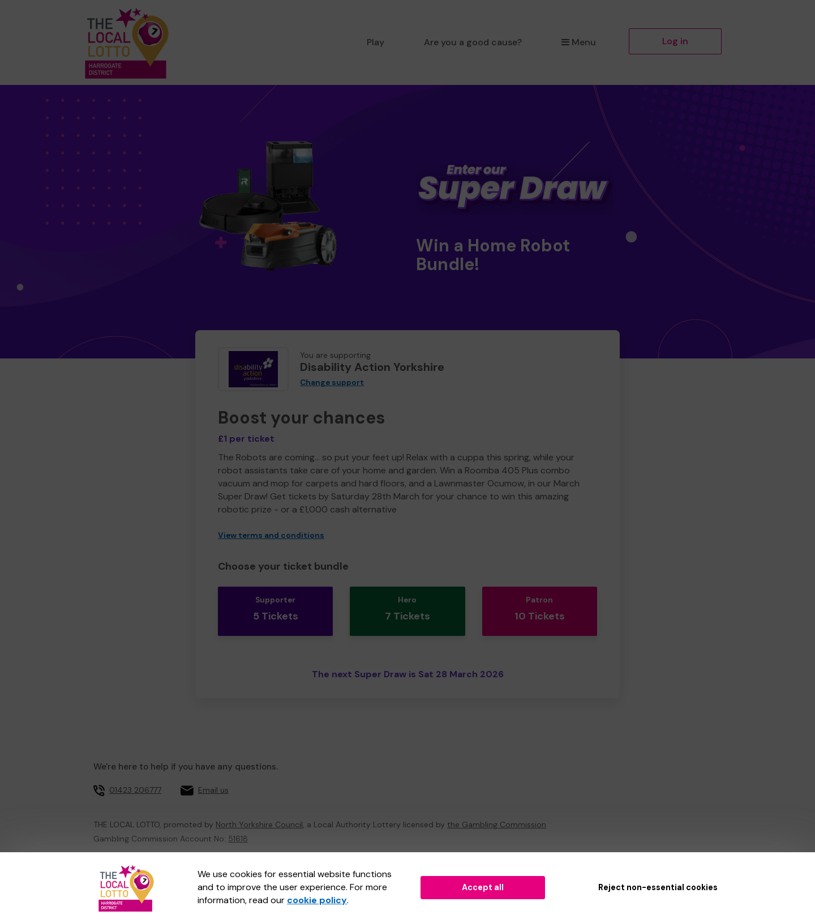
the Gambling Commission (496, 815)
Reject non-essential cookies (658, 887)
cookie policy (317, 900)
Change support (332, 382)
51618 (238, 829)
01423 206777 (135, 781)
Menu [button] (578, 42)
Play (375, 42)
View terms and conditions (271, 535)
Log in (675, 41)
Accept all (483, 887)
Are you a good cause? (473, 42)
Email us (213, 781)
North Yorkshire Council (259, 815)
